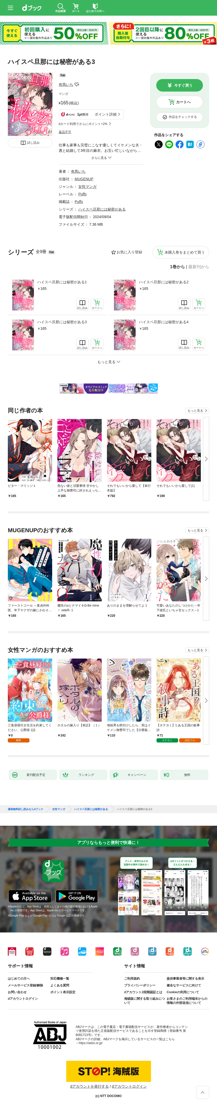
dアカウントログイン (23, 999)
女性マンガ (87, 186)
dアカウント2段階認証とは (143, 992)
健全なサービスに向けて (184, 985)
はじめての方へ (19, 978)
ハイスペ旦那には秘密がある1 (62, 282)
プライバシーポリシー (139, 985)
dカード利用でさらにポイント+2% (83, 124)
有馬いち (66, 84)
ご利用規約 (132, 978)
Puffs (82, 194)
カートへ (183, 102)
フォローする (77, 84)
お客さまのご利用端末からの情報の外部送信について (187, 1001)
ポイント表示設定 (62, 992)
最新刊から (198, 267)
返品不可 (65, 132)
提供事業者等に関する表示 (185, 978)
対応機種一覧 (59, 978)
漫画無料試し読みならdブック (25, 809)
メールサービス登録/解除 (25, 985)
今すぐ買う (183, 85)
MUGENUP (84, 179)
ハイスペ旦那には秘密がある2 (164, 282)
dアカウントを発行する (89, 1086)
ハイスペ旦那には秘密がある (102, 209)
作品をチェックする (183, 117)
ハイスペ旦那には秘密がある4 (164, 322)
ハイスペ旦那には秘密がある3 (62, 322)
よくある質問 (59, 985)
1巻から (177, 267)
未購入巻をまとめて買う (185, 252)
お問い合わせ (17, 992)
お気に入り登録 (129, 252)
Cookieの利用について (183, 992)
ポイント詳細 (106, 114)
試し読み (33, 143)
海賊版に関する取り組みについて (144, 1001)
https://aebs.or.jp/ (91, 1043)
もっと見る (195, 410)
